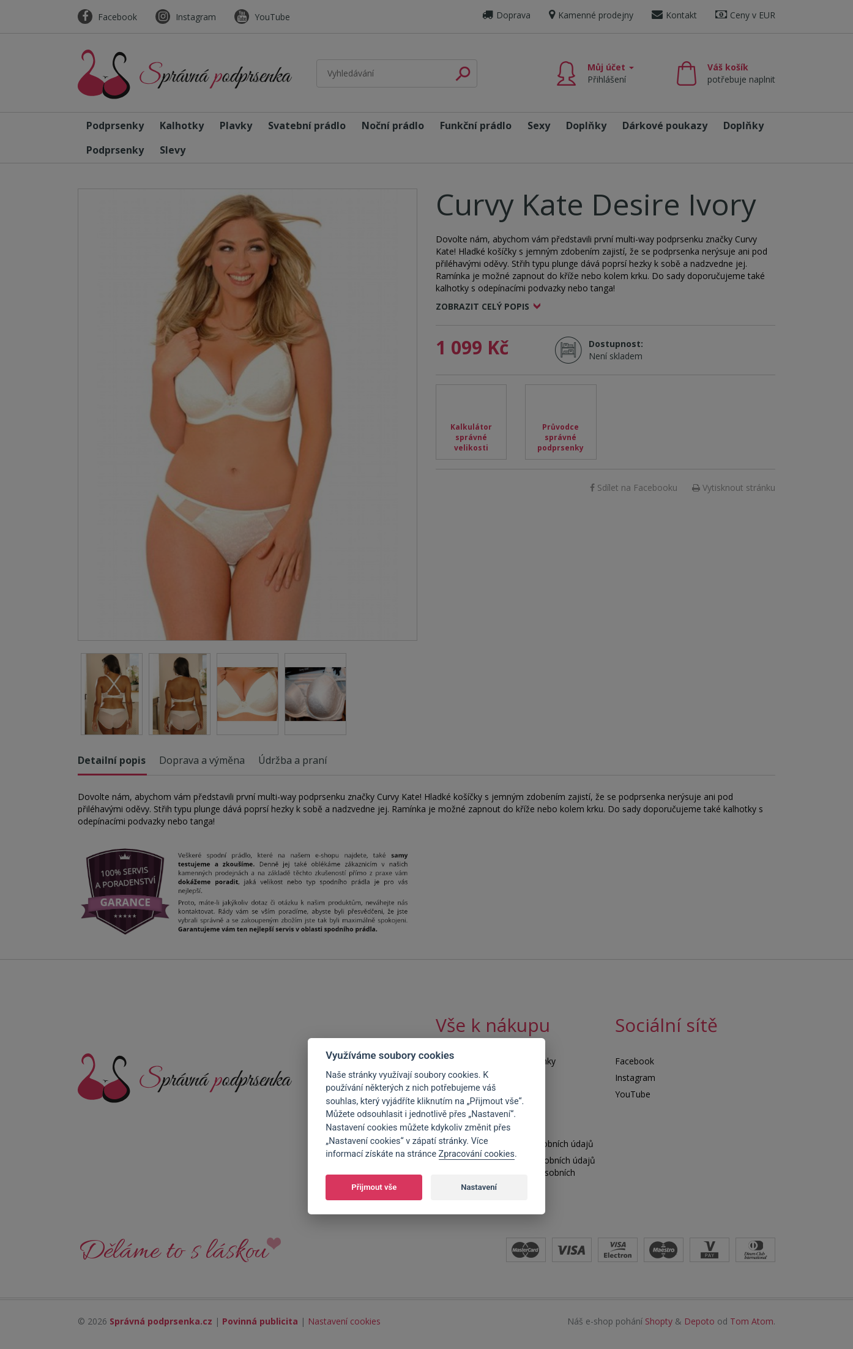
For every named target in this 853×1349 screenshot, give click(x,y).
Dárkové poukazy (664, 125)
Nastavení (479, 1187)
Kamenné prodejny (591, 15)
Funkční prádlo (476, 125)
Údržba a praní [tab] (292, 760)
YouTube (262, 17)
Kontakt (674, 15)
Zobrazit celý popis (482, 306)
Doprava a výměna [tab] (202, 760)
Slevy (172, 150)
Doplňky (586, 125)
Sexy (538, 125)
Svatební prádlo (307, 125)
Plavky (236, 125)
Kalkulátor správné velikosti (471, 437)
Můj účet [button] (610, 73)
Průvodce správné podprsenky (560, 437)
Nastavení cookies (344, 1321)
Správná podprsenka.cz (161, 1321)
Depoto (699, 1321)
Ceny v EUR (745, 15)
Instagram (185, 17)
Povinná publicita (260, 1321)
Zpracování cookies (477, 1154)
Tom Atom (751, 1321)
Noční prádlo (393, 125)
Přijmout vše (374, 1187)
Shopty (658, 1321)
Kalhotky (182, 125)
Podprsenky (115, 125)
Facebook (107, 17)
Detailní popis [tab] (112, 760)
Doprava (506, 15)
